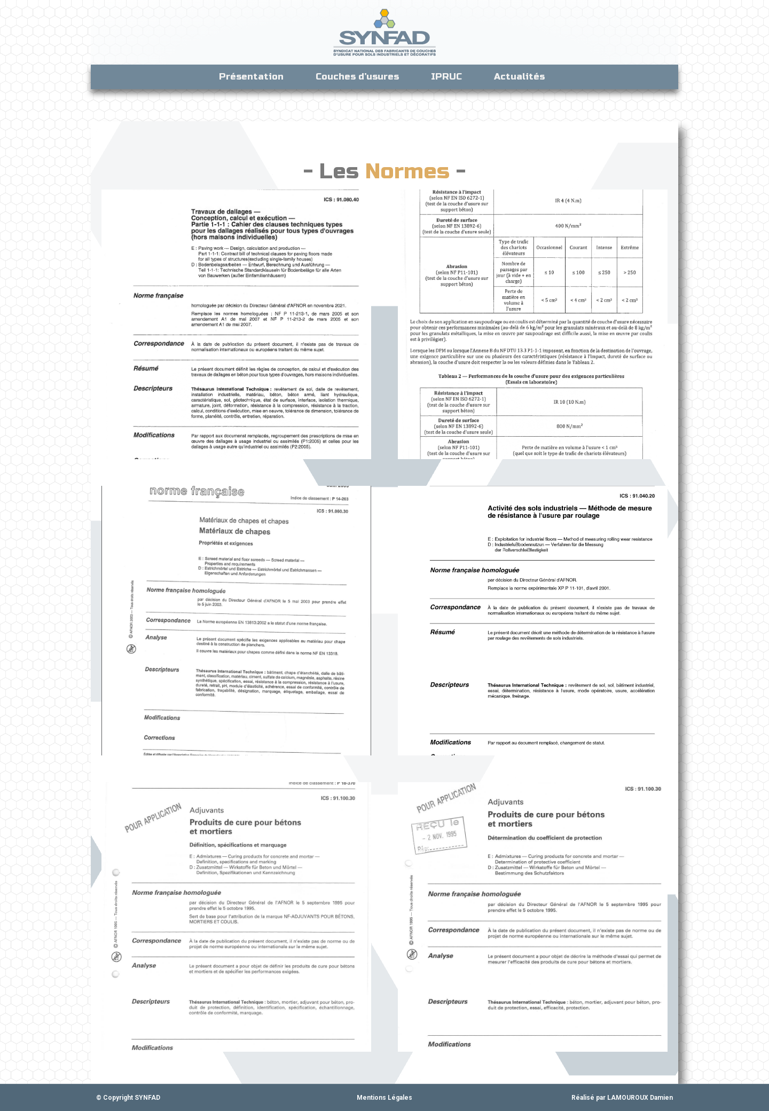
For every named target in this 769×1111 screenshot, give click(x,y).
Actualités (522, 76)
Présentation (251, 76)
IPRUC (446, 76)
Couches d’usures (357, 76)
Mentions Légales (384, 1097)
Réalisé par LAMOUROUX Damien (622, 1097)
